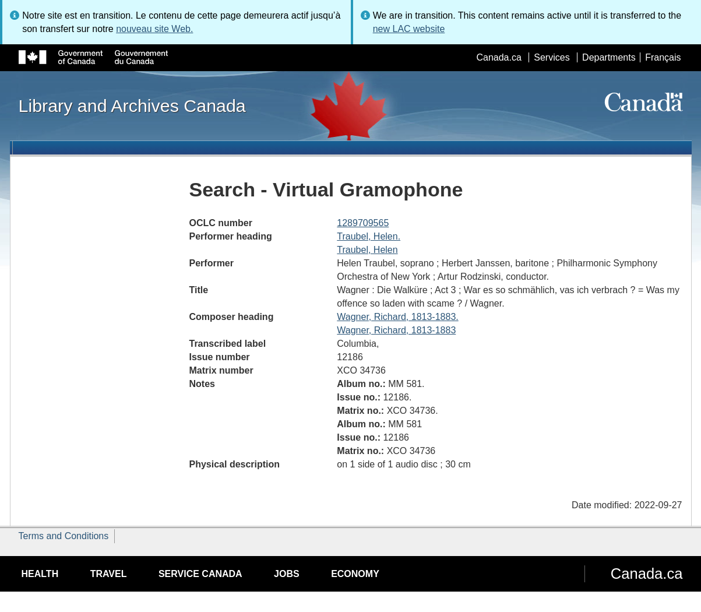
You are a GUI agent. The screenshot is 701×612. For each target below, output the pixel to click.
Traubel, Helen (367, 250)
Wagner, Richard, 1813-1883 (396, 330)
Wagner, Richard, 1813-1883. (397, 317)
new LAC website (409, 29)
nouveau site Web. (154, 29)
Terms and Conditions (64, 536)
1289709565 (363, 223)
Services (551, 57)
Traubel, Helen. (368, 236)
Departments (609, 57)
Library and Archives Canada (132, 105)
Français (663, 57)
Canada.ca (498, 57)
